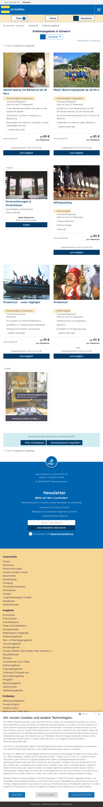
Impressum (35, 804)
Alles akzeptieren (81, 794)
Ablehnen (17, 794)
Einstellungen (47, 794)
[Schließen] (99, 714)
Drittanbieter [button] (67, 804)
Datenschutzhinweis (50, 804)
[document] (51, 753)
